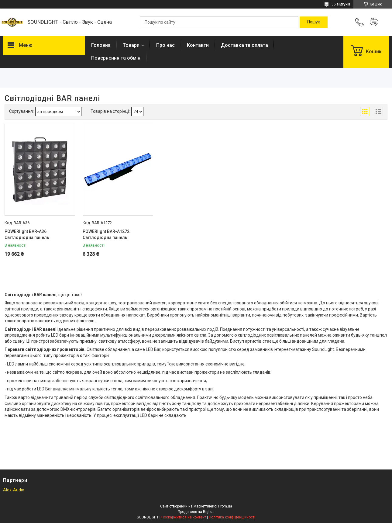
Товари (131, 45)
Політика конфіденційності (232, 517)
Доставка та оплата (244, 45)
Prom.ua (225, 506)
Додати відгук (374, 22)
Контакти (198, 45)
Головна (101, 45)
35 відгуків (341, 4)
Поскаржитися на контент (183, 517)
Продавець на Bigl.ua (196, 512)
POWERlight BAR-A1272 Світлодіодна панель (106, 234)
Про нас (165, 45)
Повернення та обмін (115, 58)
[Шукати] (314, 22)
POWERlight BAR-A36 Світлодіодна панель (27, 234)
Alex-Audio (13, 489)
